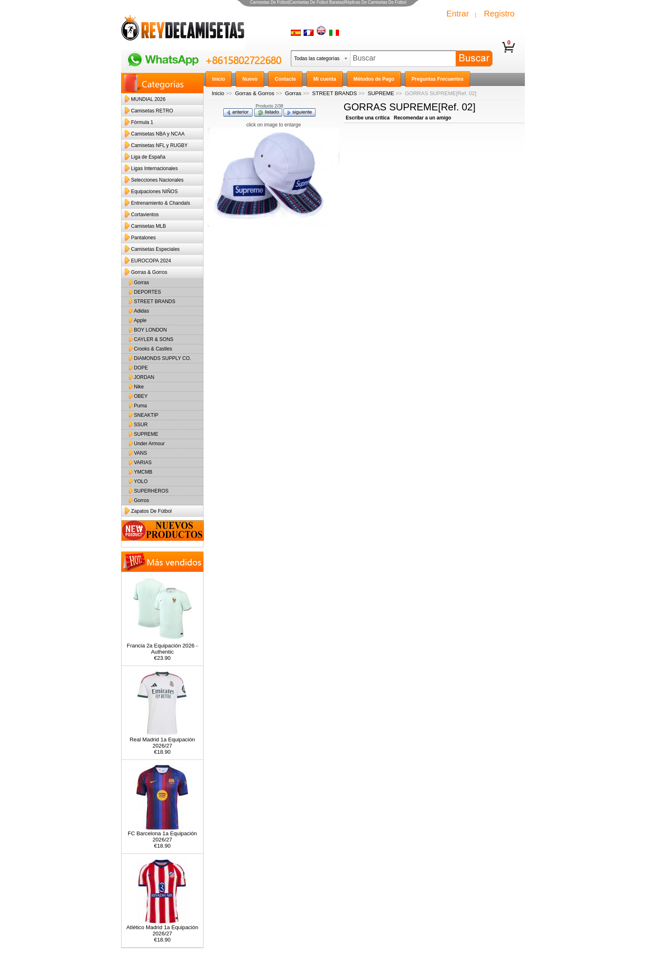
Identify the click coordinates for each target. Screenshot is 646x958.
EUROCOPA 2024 (151, 261)
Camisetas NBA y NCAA (158, 134)
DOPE (141, 368)
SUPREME (380, 93)
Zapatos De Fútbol (151, 511)
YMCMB (143, 472)
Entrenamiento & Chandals (160, 203)
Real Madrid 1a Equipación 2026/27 (162, 740)
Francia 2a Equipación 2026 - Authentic (162, 646)
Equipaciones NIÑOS (154, 191)
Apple (140, 320)
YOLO (140, 481)
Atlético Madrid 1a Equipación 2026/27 (162, 928)
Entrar (458, 13)
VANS (140, 453)
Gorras (293, 93)
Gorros (141, 500)
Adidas (141, 311)
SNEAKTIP (146, 415)
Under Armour (149, 443)
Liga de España (148, 157)
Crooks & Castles (153, 349)
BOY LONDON (150, 330)
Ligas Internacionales (154, 168)
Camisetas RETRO (152, 111)
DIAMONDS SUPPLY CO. (162, 358)
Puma (140, 406)
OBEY (140, 396)
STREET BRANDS (334, 93)
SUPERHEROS (151, 491)
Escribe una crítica (368, 118)
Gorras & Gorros (254, 93)
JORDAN (144, 377)
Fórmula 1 (142, 122)
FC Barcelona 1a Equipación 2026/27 (162, 834)
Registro (499, 13)
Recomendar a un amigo (422, 118)
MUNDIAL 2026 (148, 99)
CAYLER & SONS (153, 339)
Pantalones (143, 238)
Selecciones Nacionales (157, 180)
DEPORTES (147, 292)
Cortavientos (145, 214)
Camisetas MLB (148, 226)
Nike (139, 387)
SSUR (140, 425)
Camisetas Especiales (155, 249)
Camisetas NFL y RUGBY (159, 145)
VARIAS (143, 462)
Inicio (218, 93)
